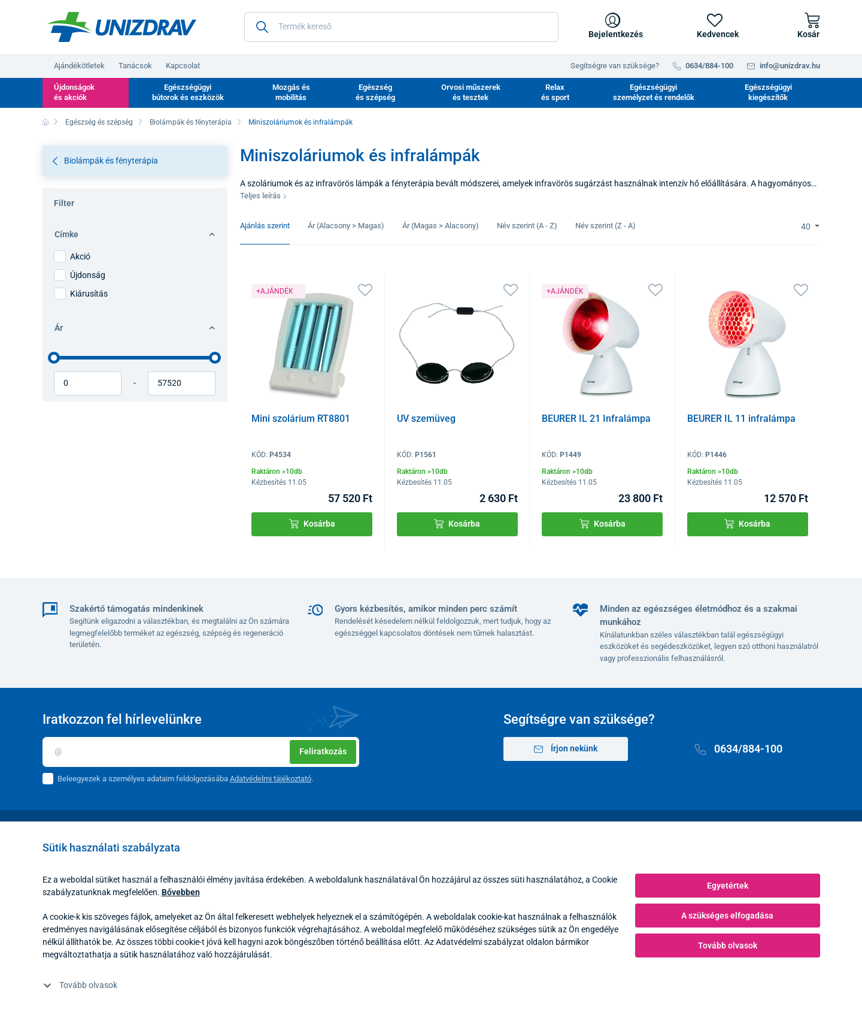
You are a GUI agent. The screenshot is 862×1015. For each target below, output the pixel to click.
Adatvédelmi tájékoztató (270, 778)
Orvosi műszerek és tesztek (470, 92)
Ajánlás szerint (265, 225)
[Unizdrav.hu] (122, 27)
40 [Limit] (806, 226)
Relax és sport (555, 92)
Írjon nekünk (565, 749)
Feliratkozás (323, 751)
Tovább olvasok (80, 985)
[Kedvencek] (715, 26)
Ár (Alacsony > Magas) (346, 225)
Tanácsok (135, 65)
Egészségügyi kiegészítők (768, 92)
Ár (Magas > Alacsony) (440, 225)
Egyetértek (727, 885)
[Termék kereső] (401, 27)
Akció (80, 256)
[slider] (54, 358)
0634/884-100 (738, 748)
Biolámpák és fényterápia (191, 122)
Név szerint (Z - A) (605, 225)
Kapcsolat (183, 65)
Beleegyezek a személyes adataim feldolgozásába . (185, 778)
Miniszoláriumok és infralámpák (300, 122)
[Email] (201, 752)
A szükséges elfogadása (727, 915)
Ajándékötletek (79, 65)
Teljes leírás (263, 195)
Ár (134, 328)
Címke (134, 234)
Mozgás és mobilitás (291, 92)
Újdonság (87, 275)
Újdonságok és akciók (74, 92)
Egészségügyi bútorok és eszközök (188, 92)
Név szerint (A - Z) (527, 225)
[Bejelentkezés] (613, 26)
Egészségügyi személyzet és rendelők (653, 92)
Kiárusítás (89, 293)
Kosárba (312, 524)
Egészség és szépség (375, 92)
